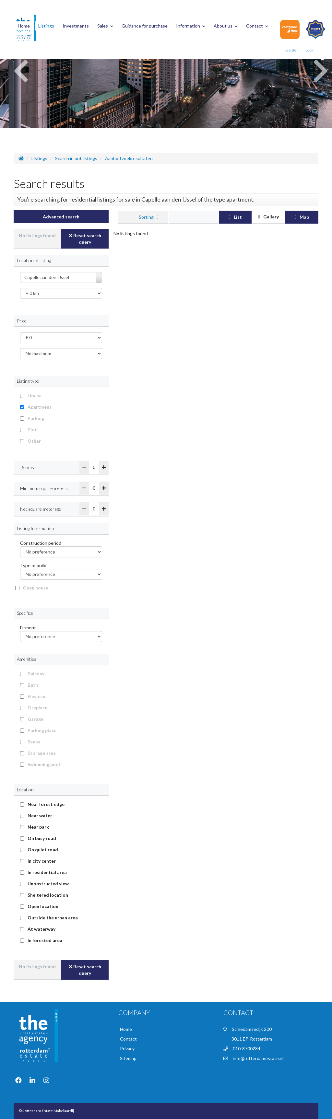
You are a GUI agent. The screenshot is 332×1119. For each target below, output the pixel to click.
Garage (35, 719)
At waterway (41, 929)
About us (226, 26)
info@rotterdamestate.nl (258, 1058)
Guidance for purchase (145, 26)
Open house (35, 587)
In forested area (45, 940)
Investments (76, 26)
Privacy (127, 1048)
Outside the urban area (53, 917)
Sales (105, 26)
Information (190, 26)
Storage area (42, 753)
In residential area (47, 872)
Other (34, 441)
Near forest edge (46, 804)
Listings (46, 26)
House (35, 395)
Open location (43, 906)
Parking (36, 418)
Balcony (36, 673)
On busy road (42, 838)
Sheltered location (48, 895)
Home (24, 26)
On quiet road (43, 849)
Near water (40, 815)
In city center (42, 861)
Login (309, 50)
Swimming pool (44, 764)
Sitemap (128, 1058)
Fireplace (37, 707)
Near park (38, 827)
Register (291, 50)
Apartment (40, 407)
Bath (33, 685)
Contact (257, 26)
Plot (32, 429)
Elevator (37, 696)
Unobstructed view (48, 883)
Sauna (34, 741)
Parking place (42, 730)
